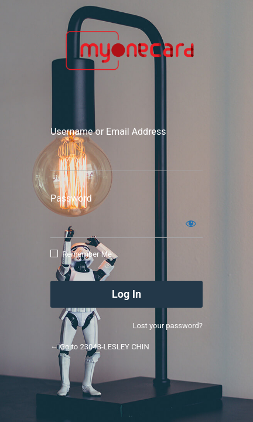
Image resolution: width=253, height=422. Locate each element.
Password (71, 198)
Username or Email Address (108, 131)
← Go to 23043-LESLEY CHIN (99, 346)
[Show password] (191, 223)
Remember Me (87, 254)
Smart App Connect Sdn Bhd (126, 57)
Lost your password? (167, 325)
